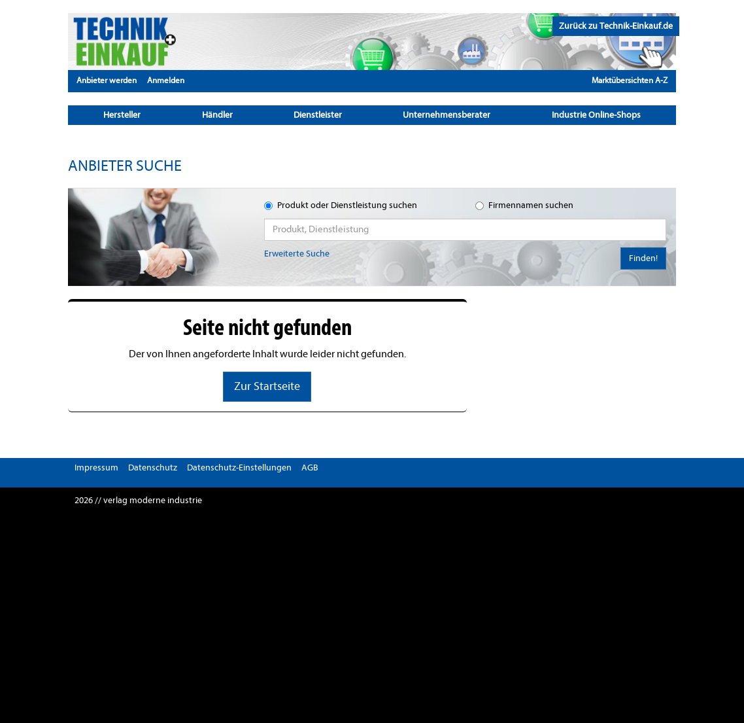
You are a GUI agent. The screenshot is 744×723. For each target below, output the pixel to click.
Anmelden (165, 80)
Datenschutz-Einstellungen (239, 467)
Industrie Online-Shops (596, 114)
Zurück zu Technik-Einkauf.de (616, 25)
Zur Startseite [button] (267, 386)
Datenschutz (152, 467)
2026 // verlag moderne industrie (138, 500)
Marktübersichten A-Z (630, 80)
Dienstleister (318, 114)
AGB (309, 467)
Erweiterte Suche (297, 253)
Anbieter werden (106, 80)
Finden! (643, 258)
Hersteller (122, 114)
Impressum (96, 467)
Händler (217, 114)
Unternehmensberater (446, 114)
